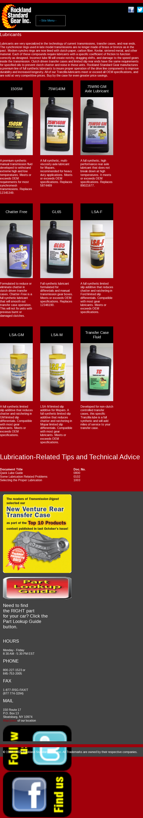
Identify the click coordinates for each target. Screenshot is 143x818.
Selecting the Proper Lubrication (21, 480)
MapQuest (10, 720)
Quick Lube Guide (11, 472)
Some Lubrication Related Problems (23, 476)
